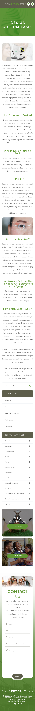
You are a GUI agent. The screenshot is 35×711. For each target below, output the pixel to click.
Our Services (9, 407)
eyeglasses (8, 472)
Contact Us (8, 426)
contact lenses (10, 467)
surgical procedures (11, 483)
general (7, 441)
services (7, 462)
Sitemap (23, 699)
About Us (8, 400)
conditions (8, 446)
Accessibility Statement (21, 698)
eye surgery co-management (14, 494)
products (8, 488)
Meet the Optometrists (12, 413)
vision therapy (9, 451)
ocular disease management (14, 499)
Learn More (17, 526)
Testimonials (9, 420)
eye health (8, 478)
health (7, 457)
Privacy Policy (14, 699)
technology (9, 504)
